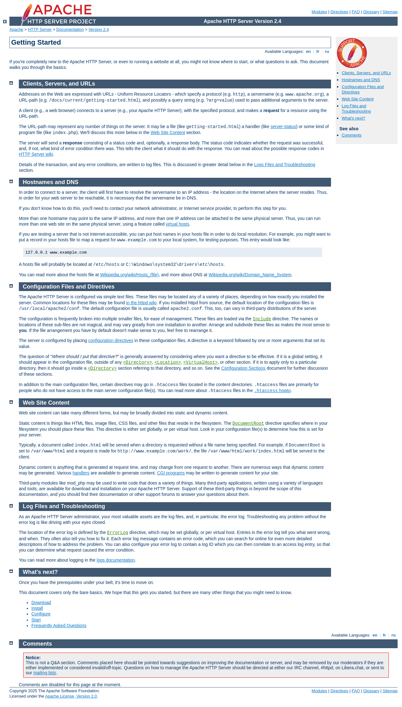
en (308, 51)
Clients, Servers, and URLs (366, 72)
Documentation (70, 29)
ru (327, 51)
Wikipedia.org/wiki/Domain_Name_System (250, 274)
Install (37, 608)
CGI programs (171, 472)
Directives (339, 11)
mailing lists (44, 672)
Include (262, 319)
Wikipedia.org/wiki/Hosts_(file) (129, 274)
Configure (41, 613)
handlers (81, 472)
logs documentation (116, 560)
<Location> (168, 362)
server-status (283, 126)
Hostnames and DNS (361, 79)
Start (36, 619)
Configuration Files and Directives (69, 286)
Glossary (371, 11)
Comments (351, 135)
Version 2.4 (99, 29)
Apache (16, 29)
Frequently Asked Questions (58, 625)
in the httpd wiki (141, 302)
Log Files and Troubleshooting (356, 109)
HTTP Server (40, 29)
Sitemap (390, 11)
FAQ (356, 11)
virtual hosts (177, 224)
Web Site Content (358, 99)
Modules (319, 11)
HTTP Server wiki (36, 154)
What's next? (353, 118)
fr (318, 51)
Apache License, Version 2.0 (71, 696)
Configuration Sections (243, 368)
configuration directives (110, 340)
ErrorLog (117, 532)
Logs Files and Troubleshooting (284, 164)
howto (272, 390)
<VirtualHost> (200, 362)
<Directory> (137, 362)
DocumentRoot (248, 423)
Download (41, 602)
